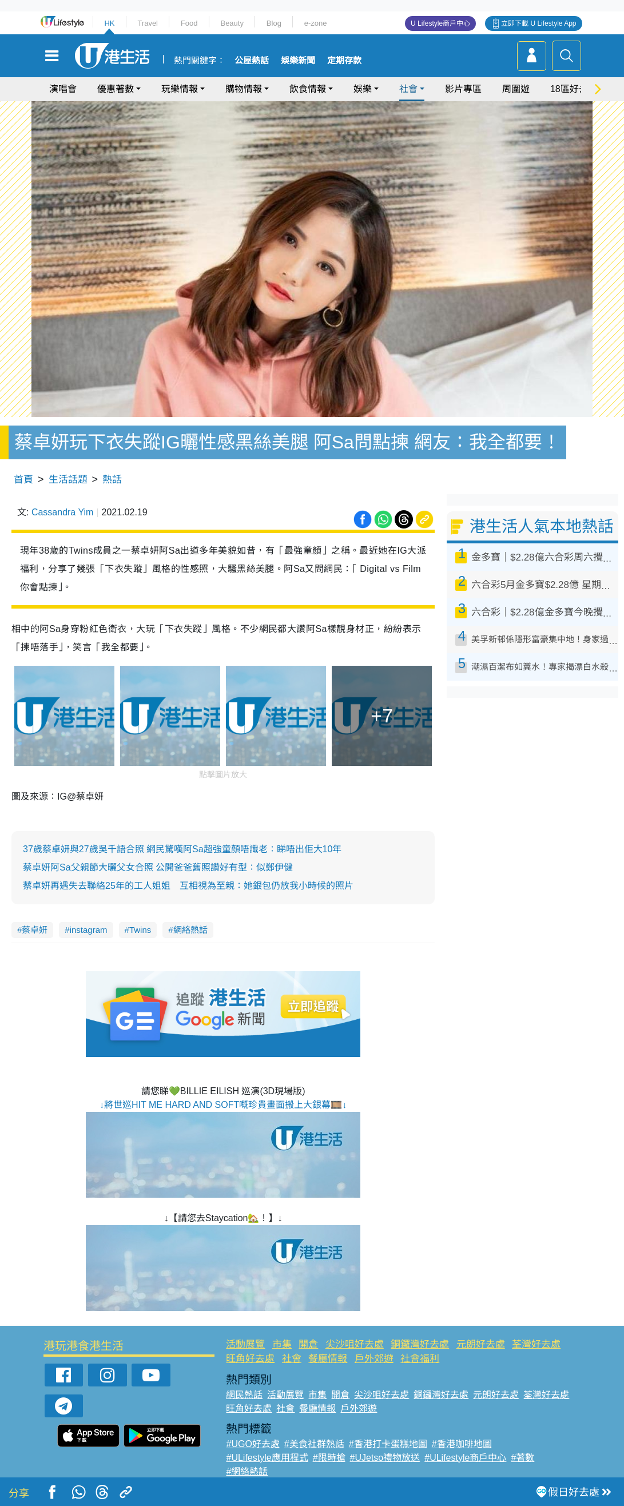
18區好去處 (573, 89)
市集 (282, 1344)
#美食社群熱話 (314, 1444)
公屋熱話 (252, 60)
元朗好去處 (480, 1344)
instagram (89, 930)
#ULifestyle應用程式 (267, 1458)
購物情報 (243, 89)
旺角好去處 (250, 1358)
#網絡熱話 (247, 1471)
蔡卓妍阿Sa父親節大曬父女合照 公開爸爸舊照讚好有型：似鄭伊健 (158, 867)
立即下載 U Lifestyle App (538, 23)
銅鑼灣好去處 (420, 1344)
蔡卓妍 (34, 930)
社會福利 (419, 1358)
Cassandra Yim (62, 512)
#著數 (522, 1458)
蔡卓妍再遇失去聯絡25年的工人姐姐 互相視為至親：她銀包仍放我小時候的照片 (188, 886)
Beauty (231, 23)
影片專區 (463, 89)
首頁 (23, 479)
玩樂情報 (179, 89)
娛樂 (362, 89)
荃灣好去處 (536, 1344)
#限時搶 (329, 1458)
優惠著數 (115, 89)
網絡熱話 (190, 930)
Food (189, 23)
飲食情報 (307, 89)
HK (109, 23)
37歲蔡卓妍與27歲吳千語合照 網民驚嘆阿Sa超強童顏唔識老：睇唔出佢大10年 (182, 849)
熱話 (112, 479)
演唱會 (63, 89)
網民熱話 (244, 1395)
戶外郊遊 (374, 1358)
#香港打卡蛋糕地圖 (388, 1444)
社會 (408, 89)
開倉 (308, 1344)
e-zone (315, 23)
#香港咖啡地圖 (462, 1444)
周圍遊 (516, 89)
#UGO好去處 (252, 1444)
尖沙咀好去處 (354, 1344)
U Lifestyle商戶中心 (440, 23)
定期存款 (344, 60)
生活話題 (68, 479)
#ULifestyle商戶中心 (465, 1458)
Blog (274, 23)
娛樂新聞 (298, 60)
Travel (147, 23)
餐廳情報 (327, 1358)
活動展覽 (245, 1344)
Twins (140, 930)
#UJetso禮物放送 (385, 1458)
